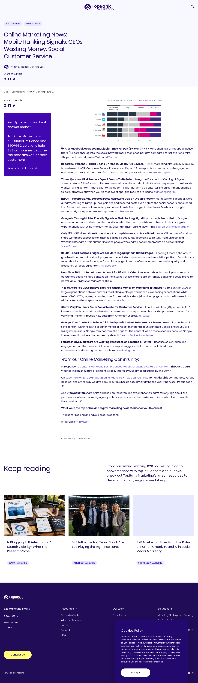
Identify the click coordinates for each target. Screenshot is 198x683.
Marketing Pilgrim (165, 192)
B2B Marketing (13, 23)
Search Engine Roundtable (172, 227)
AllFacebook (125, 211)
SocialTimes (68, 246)
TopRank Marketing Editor (33, 67)
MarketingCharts (118, 300)
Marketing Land (162, 172)
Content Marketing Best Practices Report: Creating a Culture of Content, (125, 366)
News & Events (33, 23)
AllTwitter (111, 157)
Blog (6, 91)
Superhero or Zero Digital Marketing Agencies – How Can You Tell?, (107, 377)
